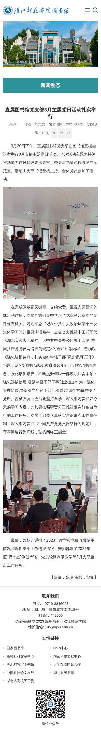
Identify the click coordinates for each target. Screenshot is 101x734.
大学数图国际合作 (67, 664)
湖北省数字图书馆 (20, 664)
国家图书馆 (15, 648)
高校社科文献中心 (20, 656)
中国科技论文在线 (20, 673)
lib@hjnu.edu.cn (59, 627)
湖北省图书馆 (63, 673)
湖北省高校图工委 (20, 681)
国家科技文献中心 (67, 656)
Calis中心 (60, 648)
